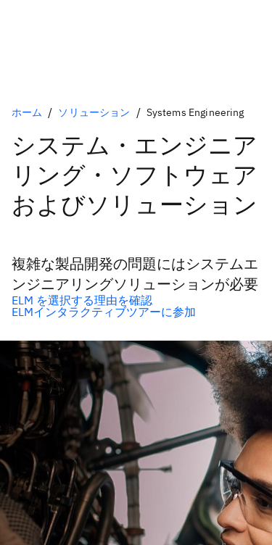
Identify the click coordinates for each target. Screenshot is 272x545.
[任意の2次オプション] (136, 311)
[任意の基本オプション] (136, 300)
